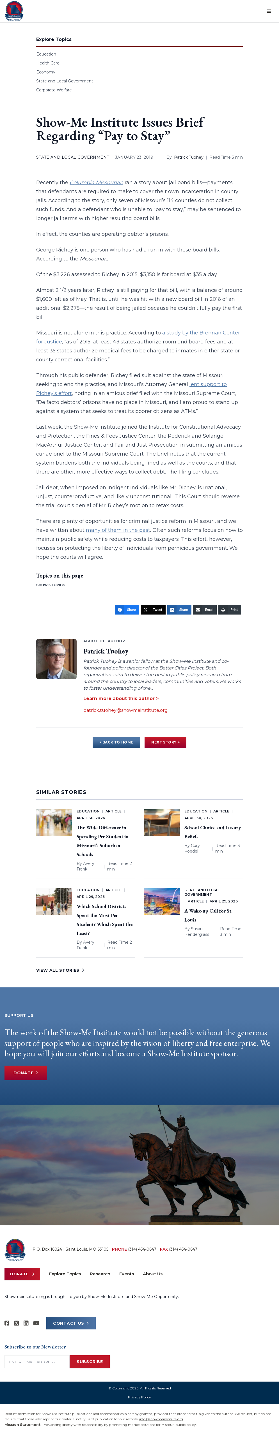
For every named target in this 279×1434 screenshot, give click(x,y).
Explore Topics (65, 1273)
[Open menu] (269, 11)
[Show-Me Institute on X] (16, 1323)
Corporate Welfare (54, 90)
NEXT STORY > (165, 742)
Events (126, 1273)
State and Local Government (64, 81)
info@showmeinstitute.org (161, 1419)
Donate (25, 1072)
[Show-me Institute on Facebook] (7, 1323)
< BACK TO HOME (116, 742)
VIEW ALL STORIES (60, 970)
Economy (45, 72)
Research (100, 1273)
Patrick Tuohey (188, 157)
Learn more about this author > (121, 698)
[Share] (127, 610)
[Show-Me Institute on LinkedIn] (26, 1323)
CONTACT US (71, 1323)
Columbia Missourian (96, 182)
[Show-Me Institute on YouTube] (36, 1323)
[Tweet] (153, 610)
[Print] (229, 610)
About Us (153, 1273)
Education (46, 54)
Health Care (48, 63)
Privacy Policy (139, 1397)
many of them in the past (118, 530)
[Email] (205, 610)
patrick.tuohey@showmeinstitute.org (125, 710)
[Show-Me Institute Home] (14, 11)
